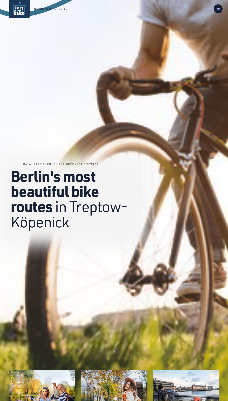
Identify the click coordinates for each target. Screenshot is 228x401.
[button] (218, 8)
